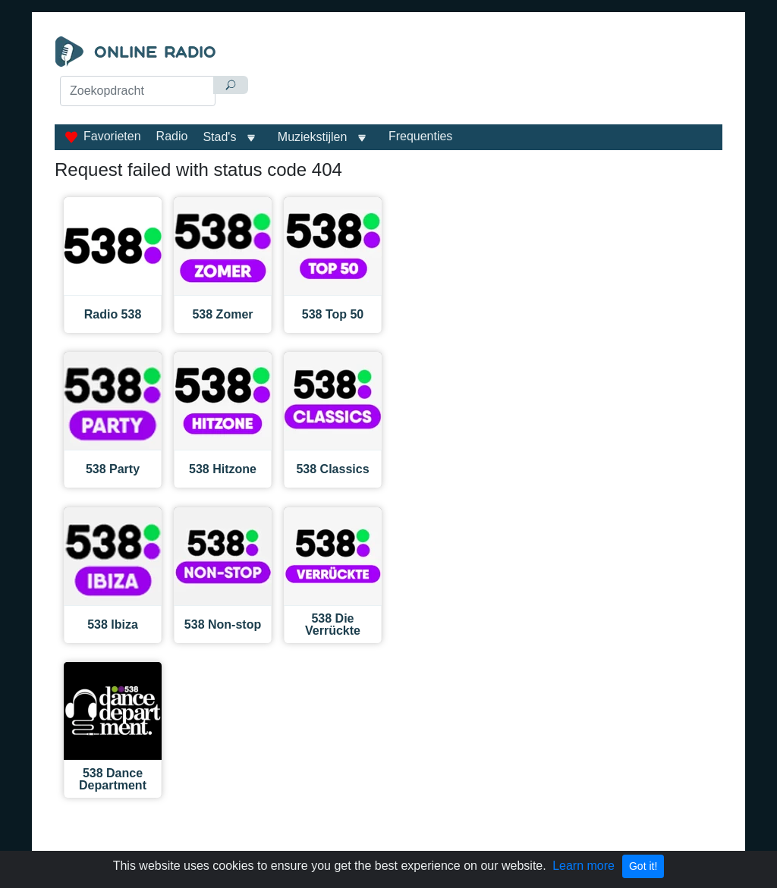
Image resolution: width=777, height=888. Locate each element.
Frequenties (420, 136)
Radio (172, 136)
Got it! (643, 866)
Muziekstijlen (313, 136)
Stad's (219, 136)
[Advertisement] (491, 74)
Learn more (583, 865)
